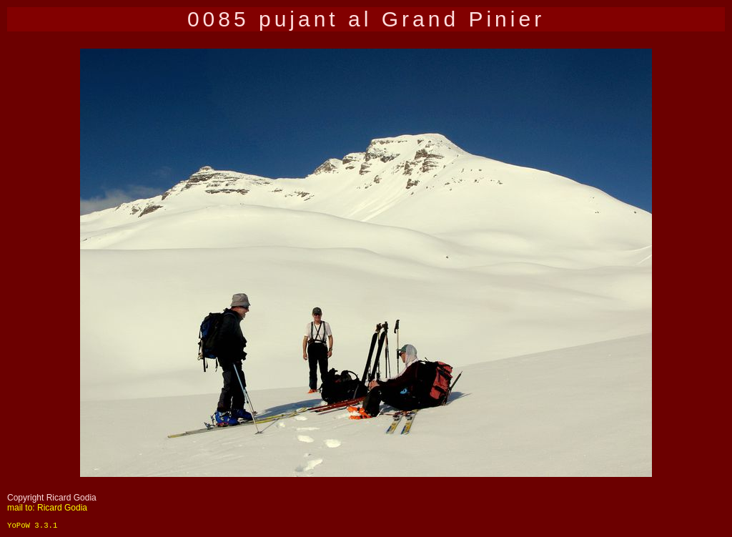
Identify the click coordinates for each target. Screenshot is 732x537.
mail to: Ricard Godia (47, 508)
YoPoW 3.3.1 (32, 525)
